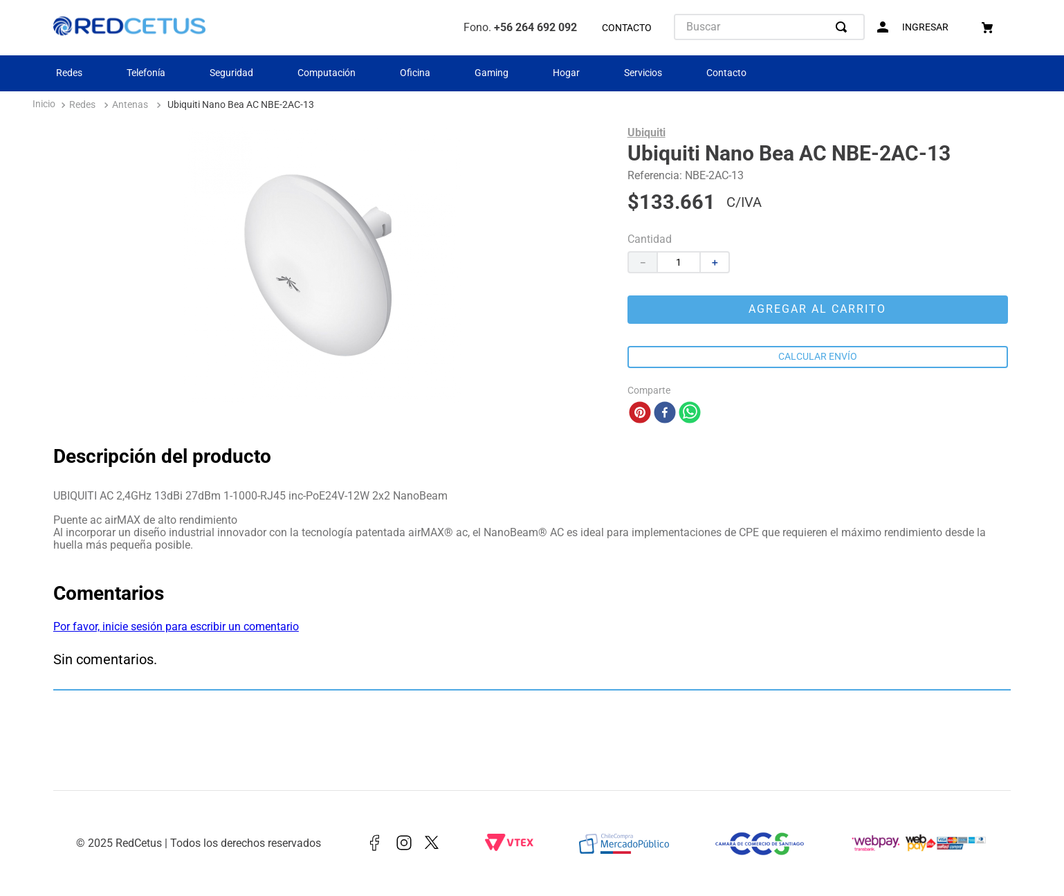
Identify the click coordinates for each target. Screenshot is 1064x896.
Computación (326, 72)
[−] (642, 262)
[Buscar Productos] (844, 27)
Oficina (415, 72)
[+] (715, 262)
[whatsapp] (690, 413)
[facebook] (665, 413)
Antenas (130, 105)
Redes (69, 72)
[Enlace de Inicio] (44, 105)
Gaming (491, 72)
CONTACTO (627, 28)
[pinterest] (640, 413)
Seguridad (231, 72)
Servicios (643, 72)
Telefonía (146, 72)
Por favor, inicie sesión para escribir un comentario (176, 626)
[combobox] (769, 27)
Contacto (726, 72)
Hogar (566, 72)
